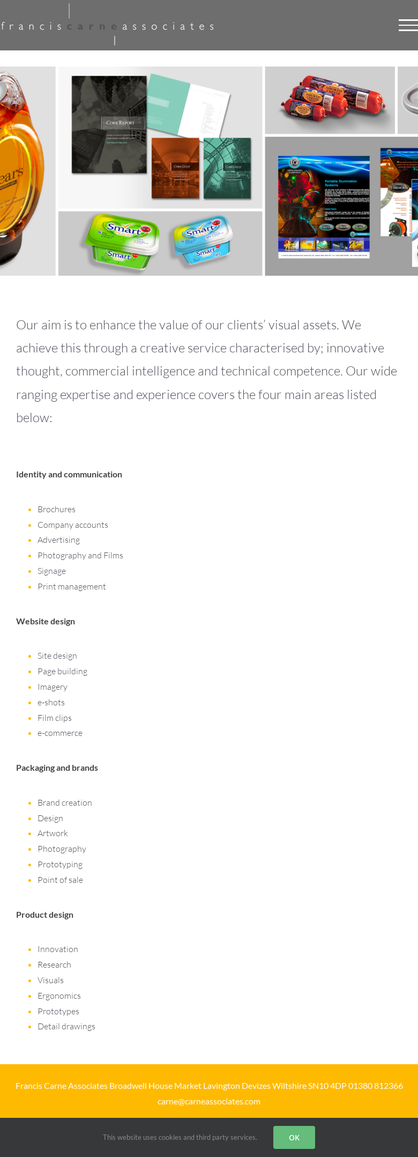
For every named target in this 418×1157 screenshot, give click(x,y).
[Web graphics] (209, 682)
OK (294, 1137)
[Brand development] (209, 828)
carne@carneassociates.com (209, 1101)
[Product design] (209, 975)
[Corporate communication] (209, 535)
